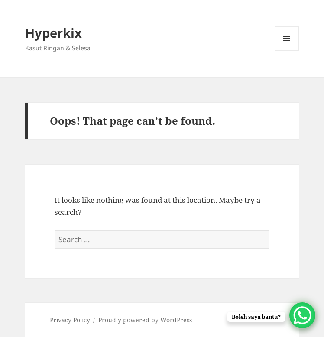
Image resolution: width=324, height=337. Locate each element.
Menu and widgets (287, 50)
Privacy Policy (70, 320)
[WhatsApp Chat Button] (302, 315)
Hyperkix (53, 32)
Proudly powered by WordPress (145, 320)
